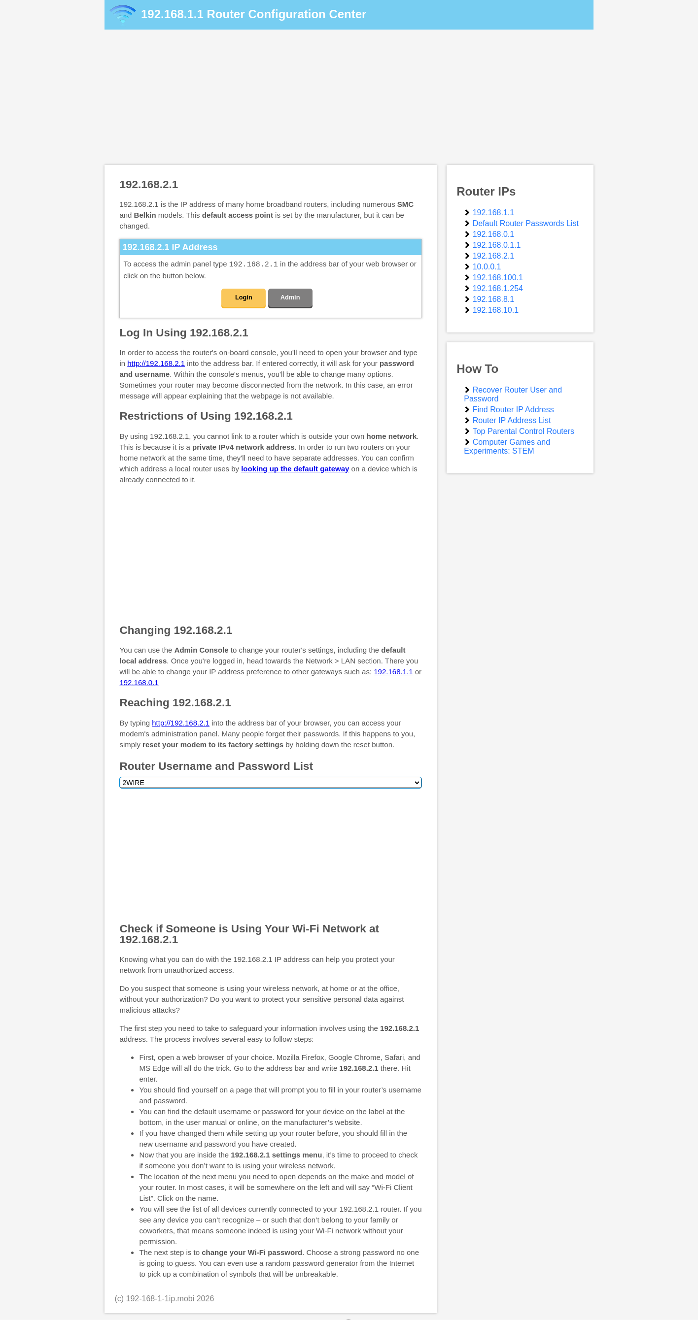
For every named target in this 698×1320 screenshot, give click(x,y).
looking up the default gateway (295, 468)
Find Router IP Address (513, 409)
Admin (290, 296)
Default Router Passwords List (526, 223)
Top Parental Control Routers (523, 431)
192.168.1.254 (498, 288)
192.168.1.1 (172, 14)
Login (243, 296)
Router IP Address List (512, 420)
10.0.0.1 (487, 267)
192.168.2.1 (494, 256)
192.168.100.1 (498, 277)
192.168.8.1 (494, 299)
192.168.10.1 (496, 310)
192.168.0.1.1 (497, 245)
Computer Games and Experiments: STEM (507, 446)
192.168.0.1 (138, 682)
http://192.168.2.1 (156, 363)
